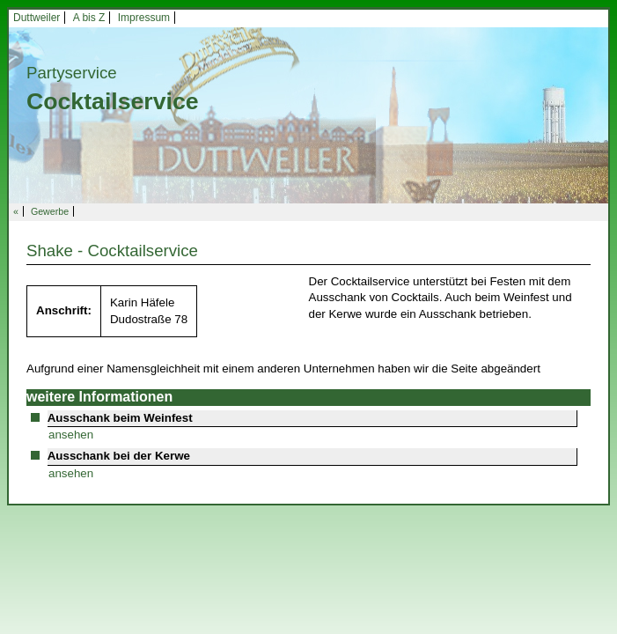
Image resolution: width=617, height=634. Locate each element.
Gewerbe (50, 211)
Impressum (144, 17)
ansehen (70, 434)
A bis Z (89, 17)
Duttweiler (36, 17)
